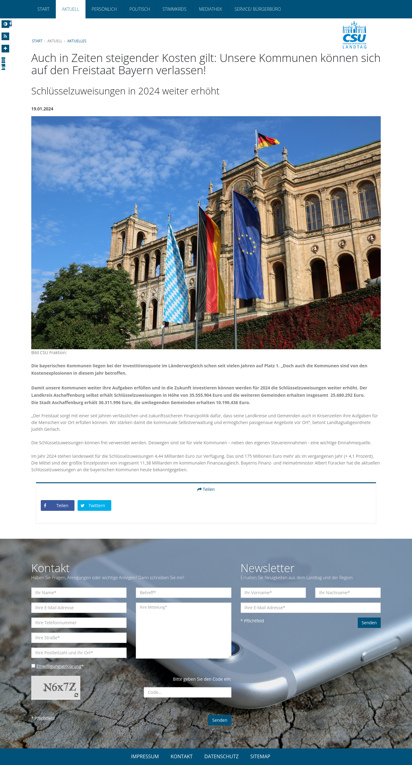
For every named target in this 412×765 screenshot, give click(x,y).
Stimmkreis (174, 9)
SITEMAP (260, 756)
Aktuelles (76, 40)
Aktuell (70, 9)
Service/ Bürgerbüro (258, 9)
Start (43, 9)
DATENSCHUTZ (221, 756)
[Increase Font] (5, 48)
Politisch (139, 9)
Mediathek (210, 9)
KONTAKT (181, 756)
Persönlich (104, 9)
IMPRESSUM (145, 756)
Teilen (206, 489)
